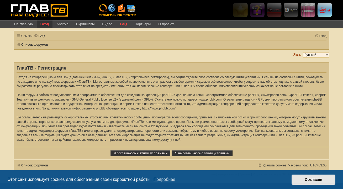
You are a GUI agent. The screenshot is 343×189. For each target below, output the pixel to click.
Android (62, 24)
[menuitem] (36, 36)
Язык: (300, 54)
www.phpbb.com (206, 99)
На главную (23, 24)
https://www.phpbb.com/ (136, 108)
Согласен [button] (313, 179)
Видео (107, 24)
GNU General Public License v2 (90, 99)
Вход (44, 24)
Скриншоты (85, 24)
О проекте (166, 24)
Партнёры (143, 24)
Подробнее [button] (164, 179)
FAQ (123, 24)
